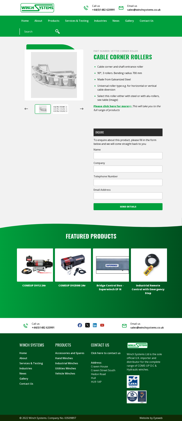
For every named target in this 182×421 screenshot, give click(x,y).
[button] (43, 109)
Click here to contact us (106, 353)
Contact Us (26, 383)
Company (99, 163)
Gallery (23, 378)
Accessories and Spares (69, 353)
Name (97, 149)
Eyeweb (158, 418)
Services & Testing (31, 363)
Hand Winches (64, 358)
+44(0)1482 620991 (103, 9)
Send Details (128, 206)
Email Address (102, 189)
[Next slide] (81, 108)
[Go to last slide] (26, 108)
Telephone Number (106, 176)
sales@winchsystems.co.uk (144, 9)
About (23, 358)
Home (23, 353)
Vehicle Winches (65, 373)
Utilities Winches (65, 368)
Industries (25, 368)
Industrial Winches (66, 363)
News (22, 373)
